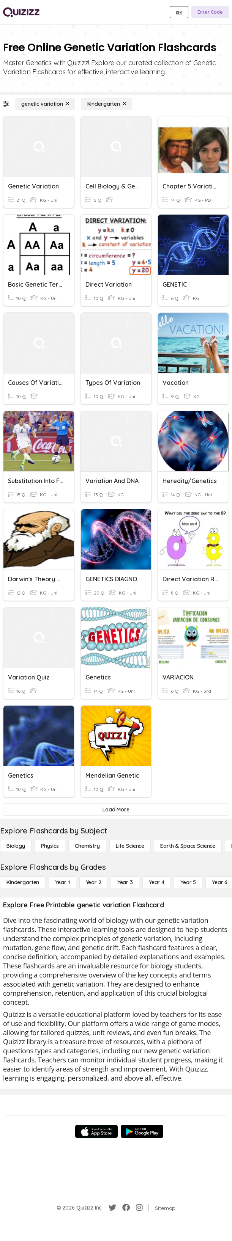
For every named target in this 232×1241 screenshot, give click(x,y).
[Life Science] (130, 846)
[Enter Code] (210, 12)
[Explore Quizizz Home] (21, 12)
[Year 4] (156, 882)
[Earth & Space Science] (188, 846)
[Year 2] (93, 882)
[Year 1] (62, 882)
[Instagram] (139, 1208)
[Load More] (116, 809)
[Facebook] (126, 1208)
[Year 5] (188, 882)
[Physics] (50, 846)
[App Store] (96, 1131)
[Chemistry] (87, 846)
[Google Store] (142, 1131)
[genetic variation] (45, 104)
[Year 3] (125, 882)
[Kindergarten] (106, 104)
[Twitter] (112, 1208)
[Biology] (16, 846)
